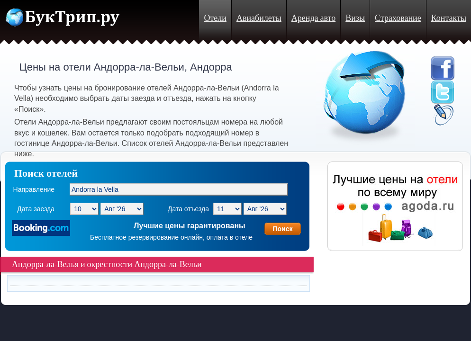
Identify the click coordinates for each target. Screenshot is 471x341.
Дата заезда (35, 209)
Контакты (448, 18)
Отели (215, 18)
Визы (355, 18)
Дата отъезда (188, 209)
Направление (33, 189)
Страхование (398, 18)
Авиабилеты (258, 18)
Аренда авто (313, 18)
